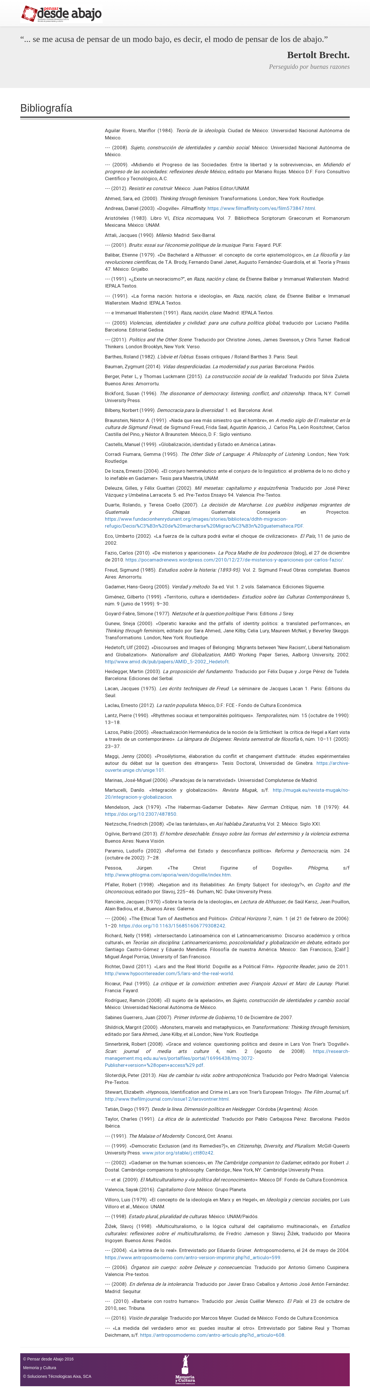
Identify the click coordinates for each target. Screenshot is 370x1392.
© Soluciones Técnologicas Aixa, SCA (57, 1376)
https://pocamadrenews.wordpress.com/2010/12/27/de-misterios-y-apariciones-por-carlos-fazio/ (234, 560)
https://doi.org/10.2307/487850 (140, 814)
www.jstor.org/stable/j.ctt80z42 (177, 1153)
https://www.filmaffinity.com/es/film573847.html (261, 208)
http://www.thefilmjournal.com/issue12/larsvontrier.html (167, 1099)
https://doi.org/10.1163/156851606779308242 (172, 926)
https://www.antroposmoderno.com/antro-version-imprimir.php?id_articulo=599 (192, 1257)
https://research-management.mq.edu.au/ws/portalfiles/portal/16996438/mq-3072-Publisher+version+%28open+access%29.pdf (227, 1058)
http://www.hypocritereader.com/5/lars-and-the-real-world (169, 973)
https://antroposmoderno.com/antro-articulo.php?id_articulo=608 (212, 1335)
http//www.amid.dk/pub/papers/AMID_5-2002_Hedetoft (167, 661)
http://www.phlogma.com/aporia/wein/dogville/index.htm (168, 875)
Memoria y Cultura (39, 1367)
